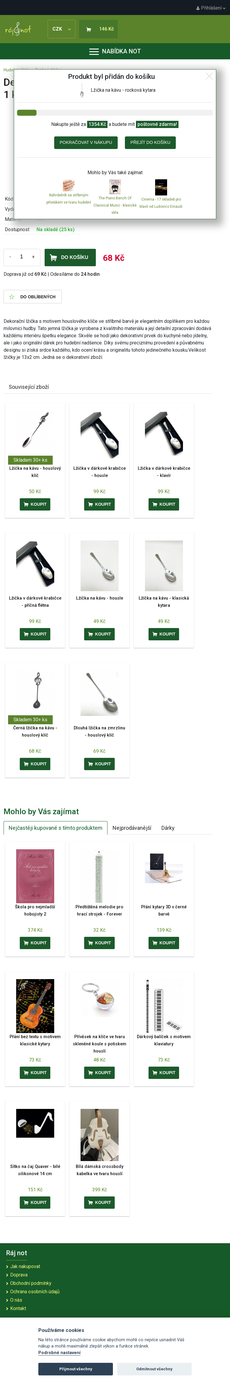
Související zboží (29, 387)
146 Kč (106, 29)
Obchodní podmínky (31, 1283)
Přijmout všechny (75, 1369)
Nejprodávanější (132, 828)
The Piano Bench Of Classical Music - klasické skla (115, 205)
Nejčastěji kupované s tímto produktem (55, 828)
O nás (16, 1300)
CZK (61, 29)
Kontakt (18, 1308)
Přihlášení (211, 8)
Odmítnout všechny (154, 1369)
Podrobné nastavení (59, 1352)
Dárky (168, 828)
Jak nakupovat (25, 1266)
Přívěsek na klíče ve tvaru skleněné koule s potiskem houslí (99, 1044)
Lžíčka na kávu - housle (99, 598)
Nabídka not (115, 51)
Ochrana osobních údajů (35, 1291)
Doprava (19, 1275)
